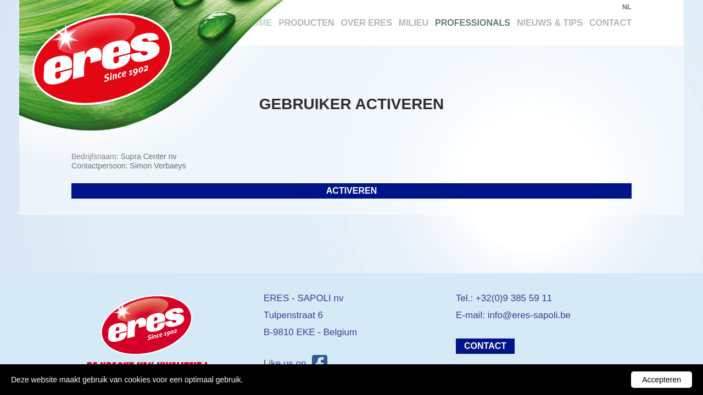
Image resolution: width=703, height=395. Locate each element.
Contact (610, 22)
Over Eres (366, 22)
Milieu (413, 22)
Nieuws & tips (550, 22)
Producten (306, 22)
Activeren (351, 190)
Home (259, 22)
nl (627, 7)
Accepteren (661, 379)
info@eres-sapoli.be (529, 315)
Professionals (472, 22)
